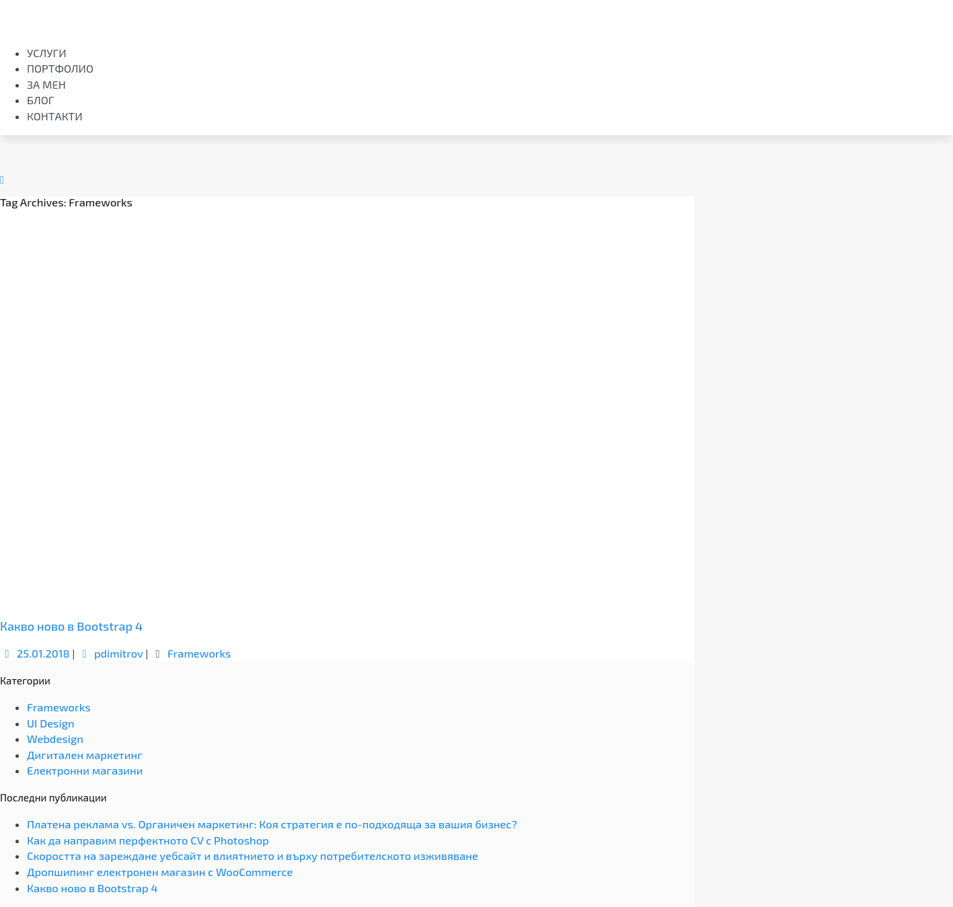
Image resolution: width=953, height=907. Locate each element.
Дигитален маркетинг (85, 754)
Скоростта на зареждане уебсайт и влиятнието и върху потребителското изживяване (252, 855)
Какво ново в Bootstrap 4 (71, 626)
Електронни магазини (85, 770)
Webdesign (55, 738)
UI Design (51, 723)
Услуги (47, 52)
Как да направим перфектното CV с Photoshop (148, 840)
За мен (46, 84)
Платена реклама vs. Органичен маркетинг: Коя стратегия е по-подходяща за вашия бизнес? (272, 824)
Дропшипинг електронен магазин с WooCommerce (160, 871)
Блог (40, 99)
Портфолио (60, 68)
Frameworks (199, 653)
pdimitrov (110, 653)
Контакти (55, 116)
